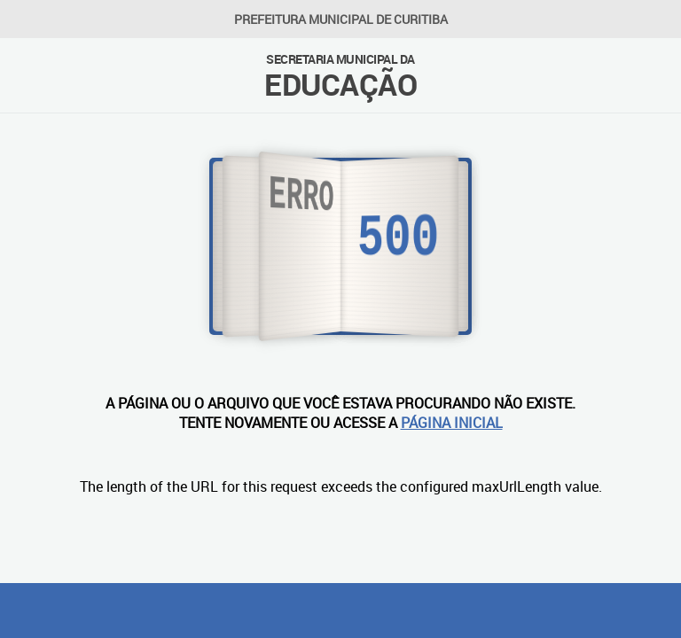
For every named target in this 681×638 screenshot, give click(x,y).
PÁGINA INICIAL (452, 422)
